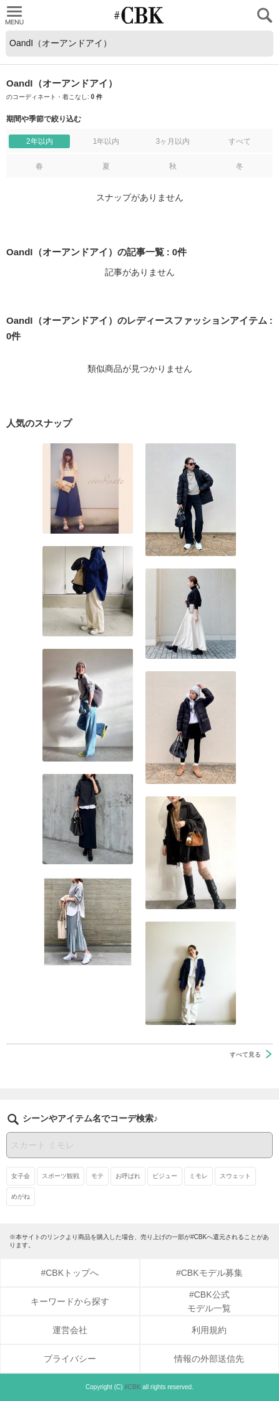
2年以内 (39, 141)
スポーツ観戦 (60, 1175)
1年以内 (106, 141)
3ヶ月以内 (172, 141)
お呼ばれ (127, 1175)
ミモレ (198, 1175)
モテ (97, 1175)
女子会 (20, 1175)
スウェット (235, 1175)
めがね (20, 1196)
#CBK (132, 1387)
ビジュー (164, 1175)
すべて (239, 141)
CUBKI (140, 15)
